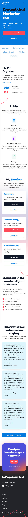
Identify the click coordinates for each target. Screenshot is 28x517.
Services (4, 498)
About (4, 494)
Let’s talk (14, 461)
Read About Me (7, 82)
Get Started (14, 204)
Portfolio (4, 501)
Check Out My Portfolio (14, 435)
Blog (3, 505)
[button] (24, 3)
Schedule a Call (14, 33)
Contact (4, 508)
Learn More (14, 38)
